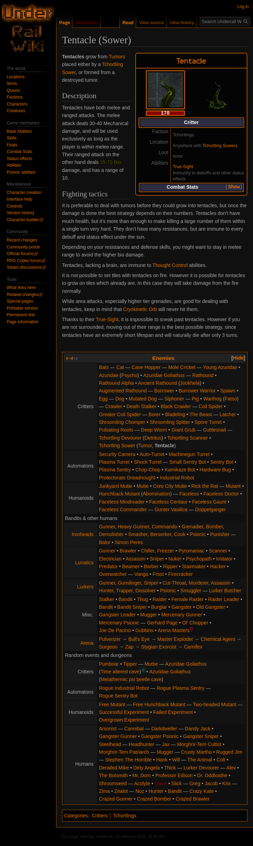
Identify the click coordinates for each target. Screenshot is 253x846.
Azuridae (108, 375)
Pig (195, 399)
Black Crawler (176, 406)
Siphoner (174, 399)
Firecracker (180, 574)
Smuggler (190, 590)
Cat (120, 367)
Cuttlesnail (214, 430)
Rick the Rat (204, 486)
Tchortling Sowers (220, 145)
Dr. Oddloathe (212, 775)
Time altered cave (120, 671)
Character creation (24, 192)
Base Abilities (19, 131)
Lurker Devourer (201, 768)
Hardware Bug (215, 469)
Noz (140, 791)
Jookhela (190, 383)
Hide (238, 358)
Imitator (224, 559)
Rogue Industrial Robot (124, 688)
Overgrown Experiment (124, 720)
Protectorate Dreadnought (127, 477)
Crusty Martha (196, 752)
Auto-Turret (151, 454)
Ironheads (82, 534)
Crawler (113, 406)
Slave (161, 783)
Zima (104, 791)
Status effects (19, 158)
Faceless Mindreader (122, 502)
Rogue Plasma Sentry (180, 688)
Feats (12, 145)
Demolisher (111, 534)
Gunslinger (129, 583)
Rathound (203, 375)
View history (182, 22)
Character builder (23, 219)
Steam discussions (24, 267)
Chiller (148, 551)
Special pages (20, 301)
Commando (164, 526)
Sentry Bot (221, 462)
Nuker (175, 559)
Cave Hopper (146, 367)
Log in (243, 6)
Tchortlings (124, 815)
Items (12, 83)
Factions (14, 97)
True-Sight (183, 166)
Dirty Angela (147, 768)
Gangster (181, 607)
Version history (20, 212)
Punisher (220, 534)
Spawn (227, 390)
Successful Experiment (124, 712)
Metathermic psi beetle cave (131, 679)
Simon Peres (129, 542)
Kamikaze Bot (180, 469)
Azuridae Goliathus (164, 375)
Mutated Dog (143, 399)
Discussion (87, 22)
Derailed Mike (114, 768)
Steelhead (110, 744)
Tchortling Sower (117, 445)
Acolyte (142, 783)
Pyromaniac (191, 551)
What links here (21, 287)
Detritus (152, 438)
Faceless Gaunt (209, 502)
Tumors (117, 56)
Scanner (218, 551)
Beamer (130, 566)
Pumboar (109, 664)
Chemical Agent (218, 639)
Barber (151, 566)
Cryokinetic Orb (140, 309)
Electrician (110, 559)
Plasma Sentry (115, 469)
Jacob (211, 783)
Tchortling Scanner (187, 438)
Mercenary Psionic (119, 623)
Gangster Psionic (160, 736)
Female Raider (187, 599)
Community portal (23, 247)
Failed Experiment (173, 712)
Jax (166, 744)
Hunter (106, 590)
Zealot (121, 791)
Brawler (128, 551)
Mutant (233, 486)
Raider (159, 599)
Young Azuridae (220, 367)
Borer (154, 414)
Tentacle (164, 445)
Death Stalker (141, 406)
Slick (176, 783)
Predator (108, 566)
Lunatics (84, 562)
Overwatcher (112, 574)
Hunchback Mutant (119, 494)
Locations (16, 76)
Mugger (148, 614)
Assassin (135, 559)
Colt (221, 759)
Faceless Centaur (168, 502)
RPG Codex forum (24, 260)
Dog (119, 399)
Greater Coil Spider (120, 414)
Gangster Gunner (118, 736)
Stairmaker (194, 566)
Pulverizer (110, 639)
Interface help (19, 199)
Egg (103, 399)
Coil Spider (211, 406)
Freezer (165, 551)
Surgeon (108, 647)
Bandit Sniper (132, 607)
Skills (11, 138)
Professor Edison (174, 775)
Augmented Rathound (122, 390)
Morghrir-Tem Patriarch (124, 752)
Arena (86, 643)
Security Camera (117, 454)
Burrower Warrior (197, 390)
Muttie (151, 664)
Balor (104, 542)
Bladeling (175, 414)
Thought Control (169, 265)
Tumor (145, 445)
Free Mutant (112, 704)
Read (128, 22)
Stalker (106, 599)
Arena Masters (174, 630)
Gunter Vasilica (171, 509)
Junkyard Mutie (115, 486)
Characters (17, 104)
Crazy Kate (202, 791)
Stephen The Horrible (128, 759)
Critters (100, 815)
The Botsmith (113, 775)
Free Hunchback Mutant (159, 704)
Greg (194, 783)
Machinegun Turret (189, 454)
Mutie (143, 486)
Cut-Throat (174, 583)
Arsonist (108, 728)
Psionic (198, 534)
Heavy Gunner (133, 526)
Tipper (130, 664)
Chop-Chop (147, 469)
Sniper (157, 559)
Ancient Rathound (157, 383)
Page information (23, 321)
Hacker (217, 566)
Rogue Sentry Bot (118, 696)
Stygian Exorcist (158, 647)
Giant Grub (183, 430)
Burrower (164, 390)
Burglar (159, 607)
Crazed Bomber (154, 799)
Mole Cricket (182, 367)
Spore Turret (208, 422)
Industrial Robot (177, 477)
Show (234, 186)
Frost (158, 574)
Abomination (156, 494)
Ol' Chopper (195, 623)
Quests (13, 90)
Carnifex (193, 647)
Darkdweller (164, 728)
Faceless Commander (123, 509)
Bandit (125, 599)
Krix (226, 783)
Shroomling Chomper (122, 422)
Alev (231, 768)
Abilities (14, 165)
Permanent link (21, 314)
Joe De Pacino (115, 630)
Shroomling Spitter (170, 422)
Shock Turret (148, 462)
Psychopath (199, 559)
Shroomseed (112, 783)
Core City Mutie (170, 486)
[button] (234, 186)
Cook (179, 534)
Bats (104, 367)
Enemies (163, 358)
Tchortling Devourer (120, 438)
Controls (14, 206)
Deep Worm (154, 430)
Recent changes (22, 240)
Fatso (231, 399)
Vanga (141, 574)
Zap (129, 647)
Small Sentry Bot (187, 462)
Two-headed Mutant (214, 704)
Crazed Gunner (115, 799)
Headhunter (141, 744)
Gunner (107, 526)
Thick (170, 768)
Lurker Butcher (225, 590)
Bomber (214, 526)
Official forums (20, 253)
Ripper (170, 566)
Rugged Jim (229, 752)
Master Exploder (175, 639)
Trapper (124, 590)
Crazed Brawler (192, 799)
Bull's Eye (139, 639)
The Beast (201, 414)
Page (64, 22)
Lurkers (85, 587)
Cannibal (134, 728)
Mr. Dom (141, 775)
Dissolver (146, 590)
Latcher (227, 414)
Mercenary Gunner (181, 614)
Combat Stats (19, 151)
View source (151, 22)
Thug (142, 599)
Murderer (198, 583)
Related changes (22, 294)
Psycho (129, 375)
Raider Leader (223, 599)
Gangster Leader (117, 614)
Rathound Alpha (116, 383)
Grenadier (192, 526)
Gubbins (144, 630)
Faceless (189, 494)
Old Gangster (210, 607)
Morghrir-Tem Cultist (199, 744)
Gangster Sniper (201, 736)
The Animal (199, 759)
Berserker (160, 534)
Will (176, 759)
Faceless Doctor (221, 494)
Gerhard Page (162, 623)
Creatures (16, 110)
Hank (162, 759)
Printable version (22, 308)
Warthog (212, 399)
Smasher (138, 534)
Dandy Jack (197, 728)
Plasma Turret (114, 462)
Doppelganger (210, 509)
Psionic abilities (21, 172)
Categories (76, 815)
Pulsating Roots (116, 430)
